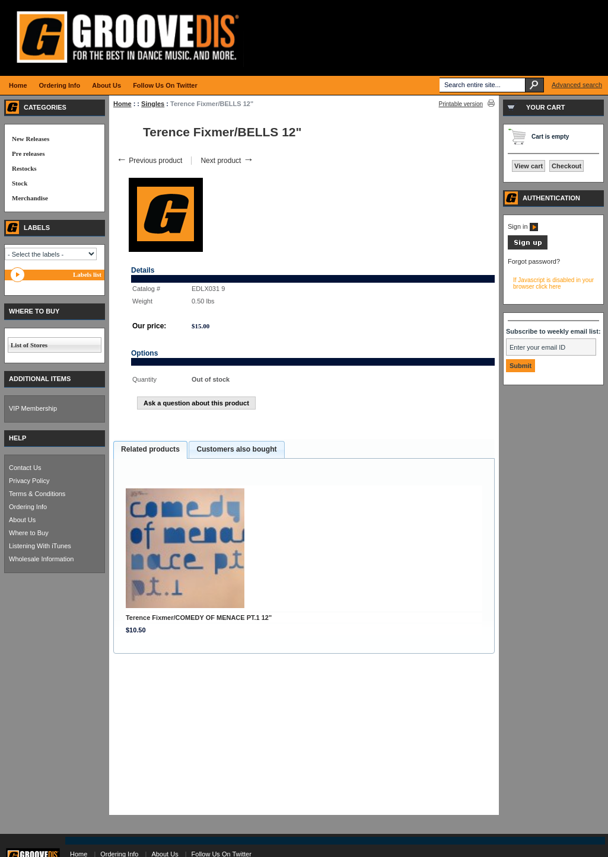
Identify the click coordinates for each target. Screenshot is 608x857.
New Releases (30, 138)
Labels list (87, 274)
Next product (226, 160)
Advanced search (577, 84)
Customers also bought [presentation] (236, 449)
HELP (17, 438)
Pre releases (28, 153)
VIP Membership (33, 408)
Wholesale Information (41, 558)
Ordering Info (28, 506)
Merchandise (30, 198)
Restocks (24, 168)
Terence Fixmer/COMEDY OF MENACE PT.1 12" (199, 617)
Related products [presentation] (150, 449)
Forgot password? (534, 261)
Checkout (566, 166)
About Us (22, 519)
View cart (528, 166)
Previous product (149, 160)
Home (122, 103)
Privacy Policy (29, 480)
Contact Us (25, 467)
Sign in (523, 226)
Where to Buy (29, 532)
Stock (19, 183)
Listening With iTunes (40, 545)
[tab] (150, 450)
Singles (152, 103)
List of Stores (29, 344)
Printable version (461, 104)
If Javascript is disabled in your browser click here (553, 283)
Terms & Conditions (37, 493)
